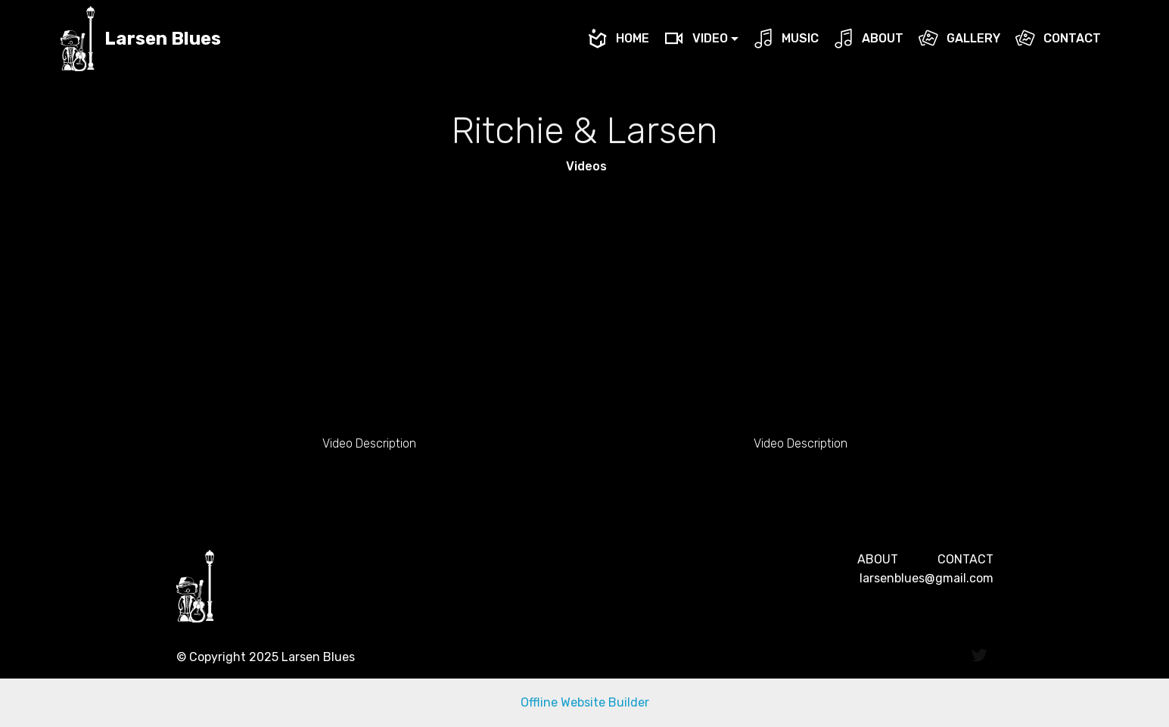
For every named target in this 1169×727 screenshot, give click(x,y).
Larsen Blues (162, 39)
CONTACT (1057, 38)
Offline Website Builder (585, 702)
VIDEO (695, 38)
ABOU (874, 559)
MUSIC (786, 38)
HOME (618, 38)
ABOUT (868, 38)
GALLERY (959, 38)
